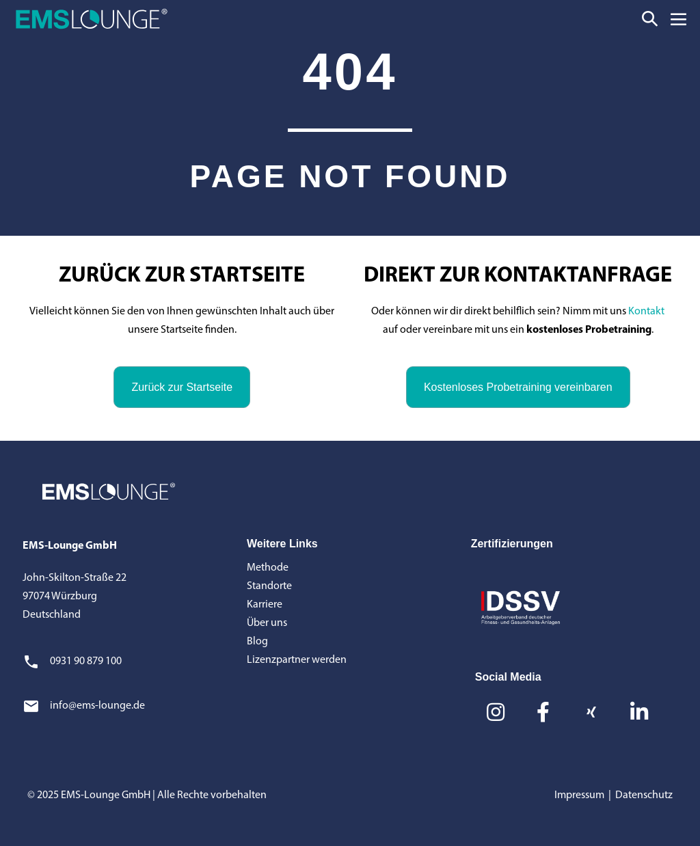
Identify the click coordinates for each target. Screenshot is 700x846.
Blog (257, 641)
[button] (650, 18)
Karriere (264, 604)
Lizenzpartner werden (297, 660)
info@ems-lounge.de (97, 705)
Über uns (267, 623)
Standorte (269, 586)
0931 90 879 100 (86, 661)
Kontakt (646, 311)
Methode (267, 567)
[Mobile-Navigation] (678, 19)
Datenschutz (644, 795)
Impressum (579, 795)
